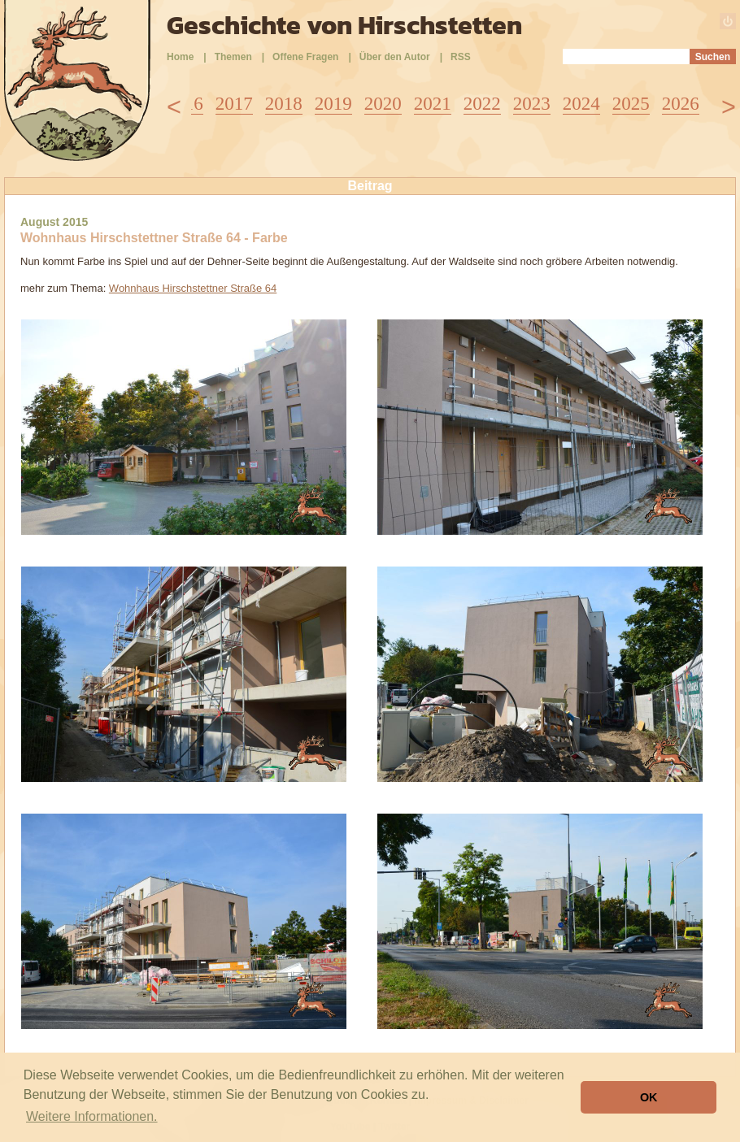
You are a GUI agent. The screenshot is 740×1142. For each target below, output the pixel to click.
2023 (532, 103)
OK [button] (649, 1097)
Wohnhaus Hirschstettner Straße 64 (192, 288)
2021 (432, 103)
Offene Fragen (305, 57)
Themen (233, 57)
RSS (461, 57)
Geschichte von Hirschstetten (344, 25)
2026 (680, 103)
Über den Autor (394, 57)
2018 (284, 103)
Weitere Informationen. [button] (92, 1116)
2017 (234, 103)
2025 (631, 103)
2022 (482, 103)
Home (180, 57)
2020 (383, 103)
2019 (333, 103)
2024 (581, 103)
